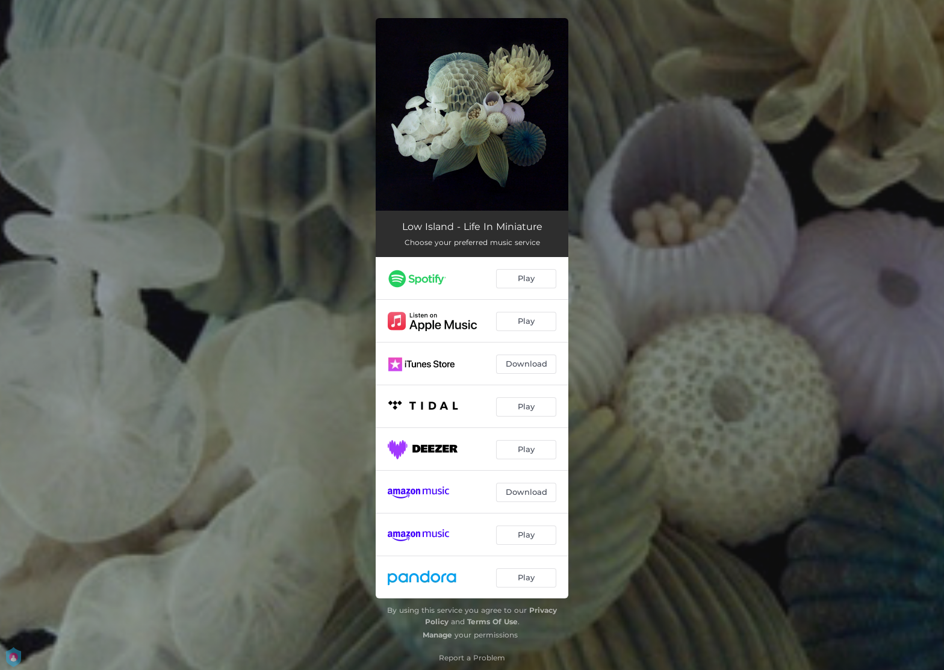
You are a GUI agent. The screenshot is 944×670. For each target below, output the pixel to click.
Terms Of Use (492, 621)
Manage (437, 634)
